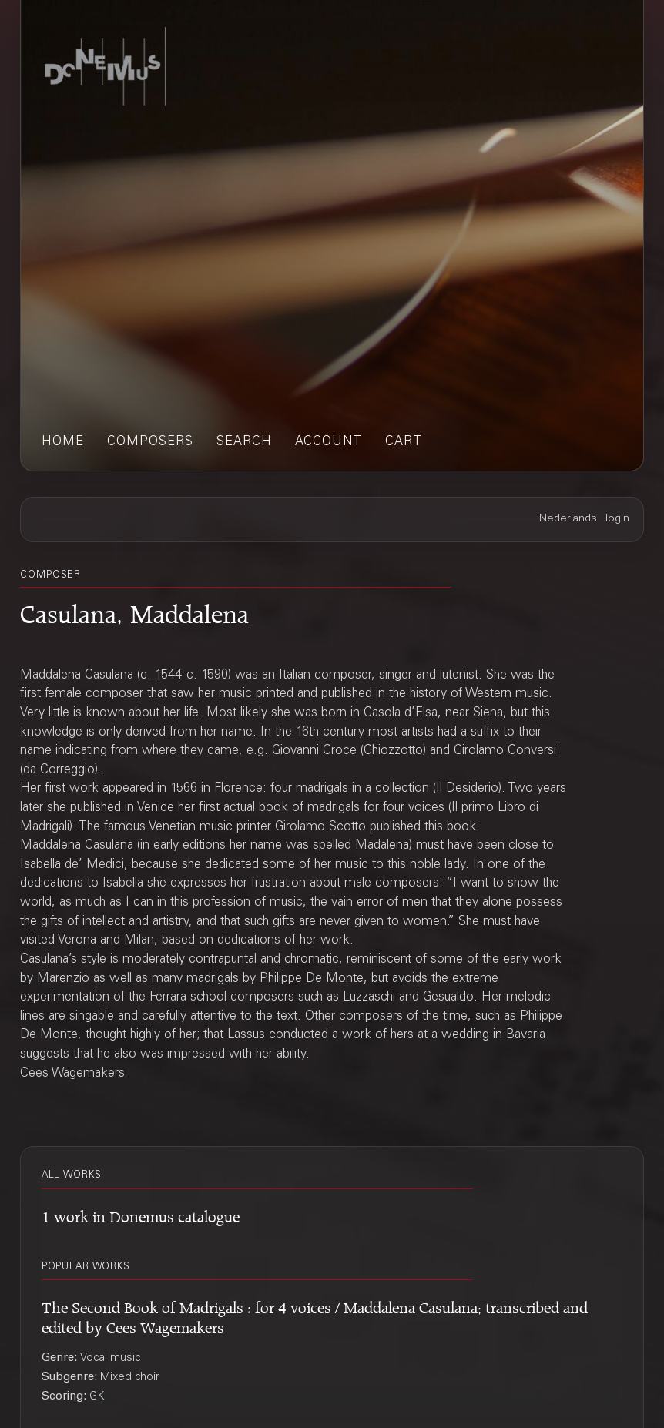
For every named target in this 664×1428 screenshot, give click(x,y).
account (328, 442)
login (617, 519)
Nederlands (568, 519)
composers (150, 442)
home (63, 442)
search (244, 442)
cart (403, 442)
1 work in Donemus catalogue (141, 1214)
